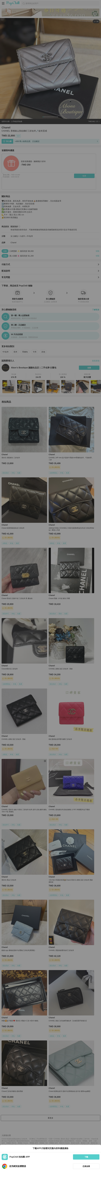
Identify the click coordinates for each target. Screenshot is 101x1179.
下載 (86, 1157)
